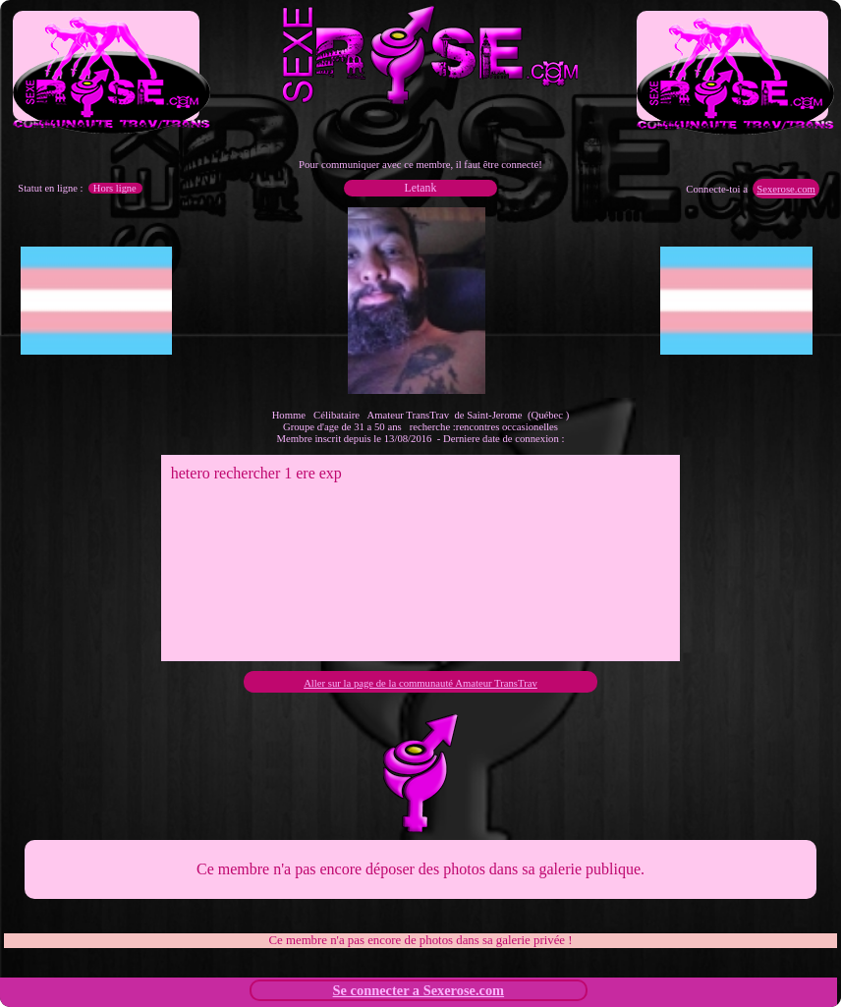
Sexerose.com (786, 189)
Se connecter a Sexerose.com (419, 990)
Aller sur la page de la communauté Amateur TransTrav (420, 683)
